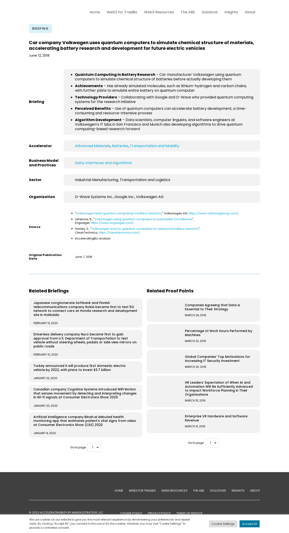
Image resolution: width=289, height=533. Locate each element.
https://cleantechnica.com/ (119, 232)
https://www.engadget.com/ (112, 223)
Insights (231, 12)
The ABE (188, 12)
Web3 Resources (159, 12)
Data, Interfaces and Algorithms (103, 162)
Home (94, 12)
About (250, 12)
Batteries (120, 145)
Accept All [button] (249, 524)
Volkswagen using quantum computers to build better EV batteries (143, 219)
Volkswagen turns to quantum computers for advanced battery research (144, 229)
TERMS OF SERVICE (189, 513)
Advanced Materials (92, 145)
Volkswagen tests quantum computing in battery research (118, 213)
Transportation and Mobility (154, 145)
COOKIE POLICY (131, 513)
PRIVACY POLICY (159, 513)
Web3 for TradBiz (122, 12)
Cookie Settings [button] (223, 524)
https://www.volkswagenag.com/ (213, 213)
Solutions (210, 12)
